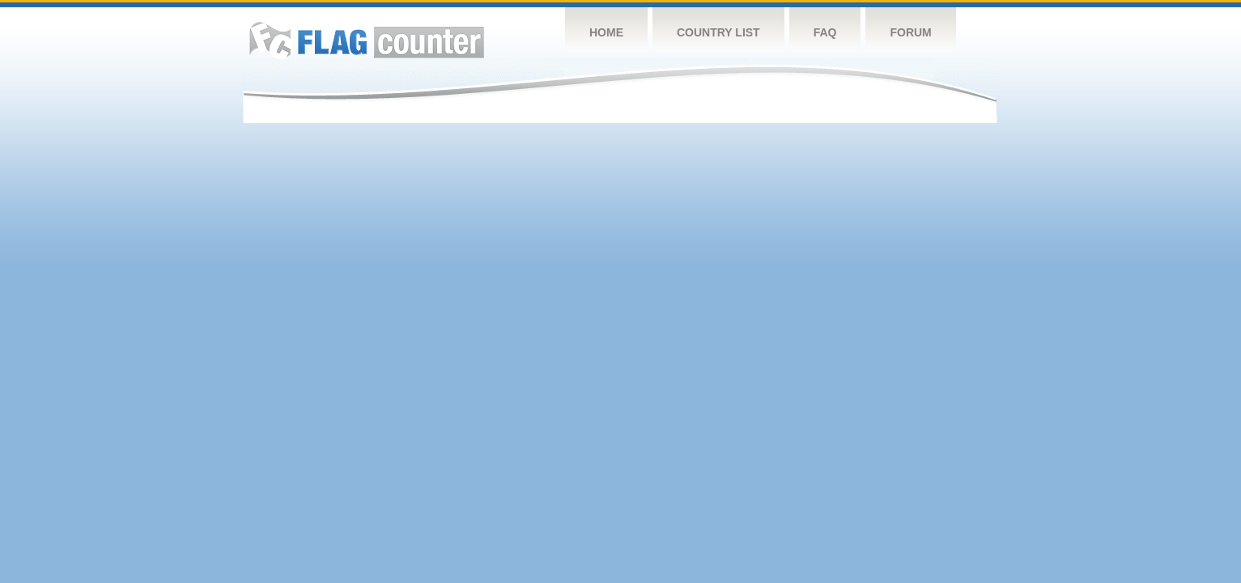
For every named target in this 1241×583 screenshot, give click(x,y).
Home (606, 32)
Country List (718, 32)
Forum (910, 32)
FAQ (825, 32)
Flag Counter (366, 40)
